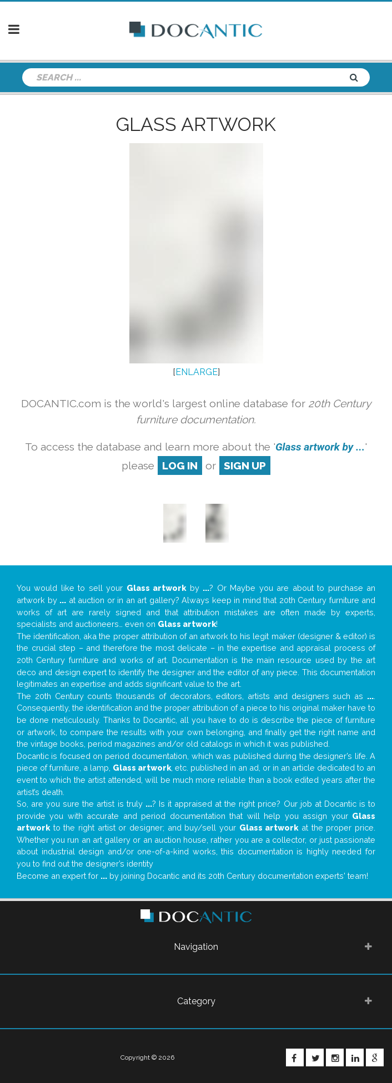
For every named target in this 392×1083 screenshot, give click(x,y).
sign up (245, 465)
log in (180, 465)
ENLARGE (196, 372)
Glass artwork (196, 124)
